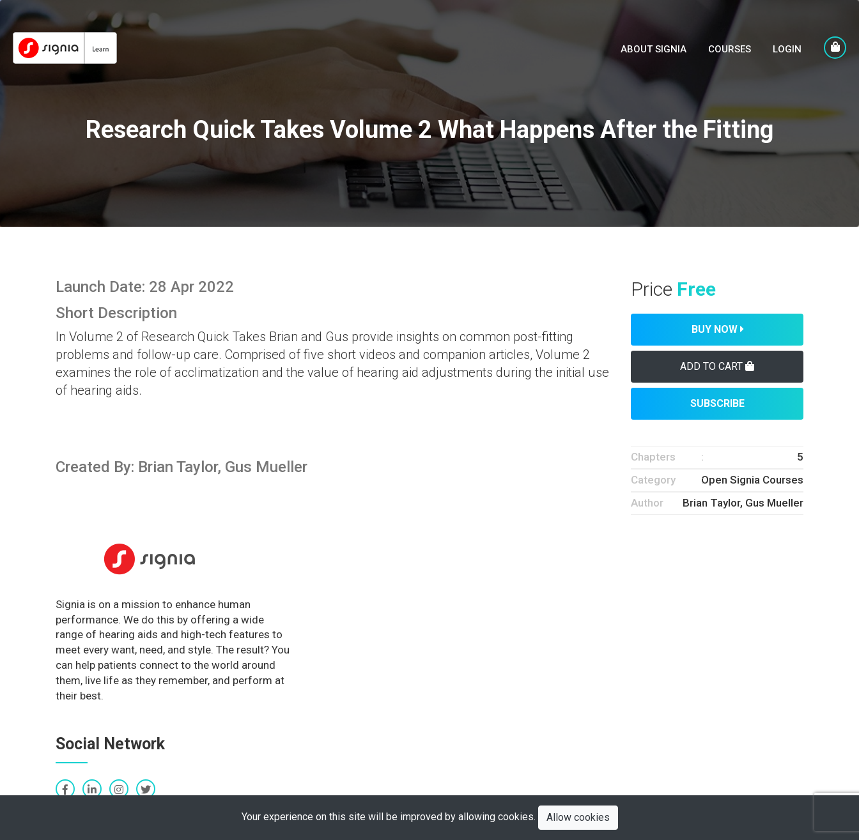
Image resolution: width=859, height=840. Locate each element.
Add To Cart (717, 366)
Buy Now (717, 329)
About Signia (653, 49)
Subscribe (717, 403)
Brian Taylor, (714, 502)
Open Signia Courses (752, 479)
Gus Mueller (774, 502)
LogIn (787, 49)
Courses (729, 49)
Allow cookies (578, 817)
